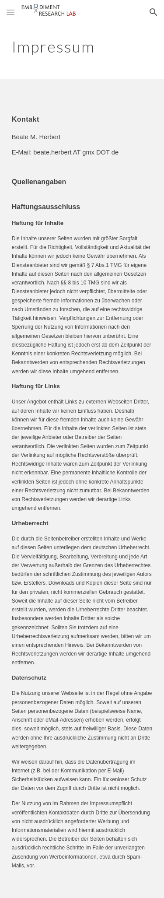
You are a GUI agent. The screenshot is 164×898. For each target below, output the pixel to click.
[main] (82, 46)
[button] (10, 12)
